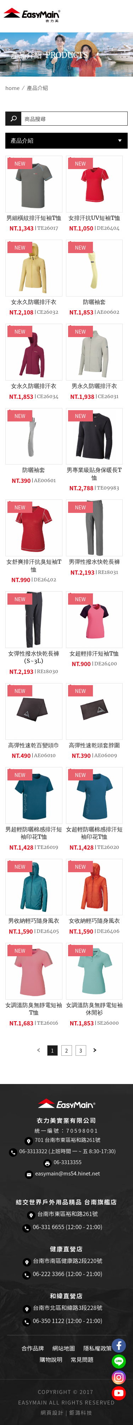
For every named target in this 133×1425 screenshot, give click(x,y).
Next (95, 1050)
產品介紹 (22, 140)
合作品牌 (32, 1348)
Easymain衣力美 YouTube (119, 1393)
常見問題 (82, 1359)
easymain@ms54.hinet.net (67, 1173)
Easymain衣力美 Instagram (119, 1377)
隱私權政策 (97, 1348)
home (12, 87)
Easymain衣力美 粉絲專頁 (119, 1346)
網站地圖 (63, 1348)
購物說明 (51, 1359)
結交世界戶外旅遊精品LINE (119, 1361)
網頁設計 (52, 1412)
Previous (38, 1050)
